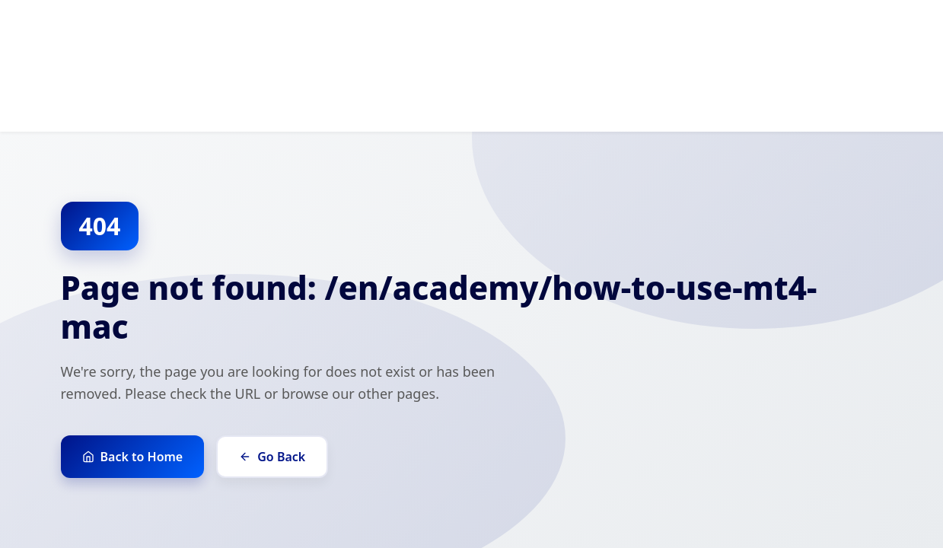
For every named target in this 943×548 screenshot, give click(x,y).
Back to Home (132, 456)
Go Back (272, 456)
